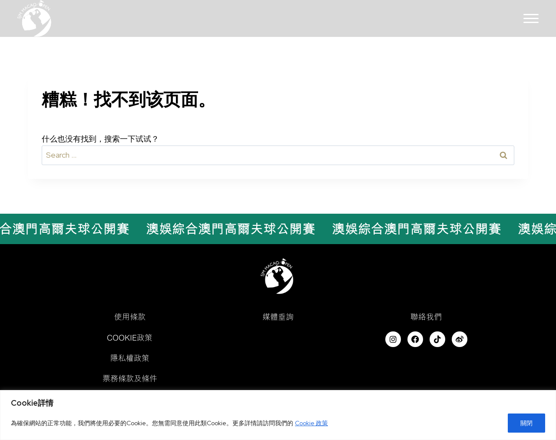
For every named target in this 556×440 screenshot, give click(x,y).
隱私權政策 (129, 358)
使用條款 (130, 316)
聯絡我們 (426, 316)
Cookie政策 (129, 337)
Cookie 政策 (311, 423)
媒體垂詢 (278, 316)
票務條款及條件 (130, 378)
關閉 (526, 423)
